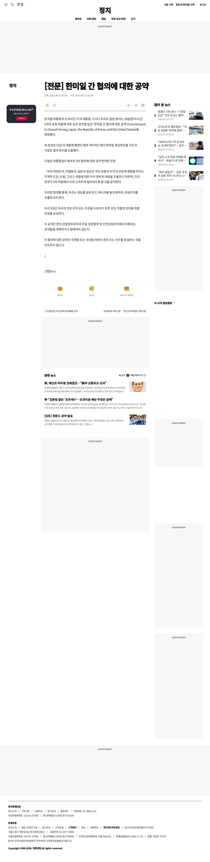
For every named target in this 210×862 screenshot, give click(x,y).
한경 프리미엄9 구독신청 (134, 311)
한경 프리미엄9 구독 (185, 4)
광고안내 (51, 811)
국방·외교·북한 (118, 19)
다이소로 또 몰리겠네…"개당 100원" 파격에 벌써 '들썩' (172, 130)
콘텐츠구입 (32, 827)
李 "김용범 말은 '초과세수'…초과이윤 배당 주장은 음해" (78, 399)
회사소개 (12, 811)
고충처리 (38, 811)
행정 (103, 19)
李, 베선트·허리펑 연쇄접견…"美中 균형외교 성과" (75, 383)
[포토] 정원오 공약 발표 (58, 416)
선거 (133, 19)
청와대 (78, 19)
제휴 (23, 827)
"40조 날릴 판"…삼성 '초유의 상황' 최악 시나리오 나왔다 (172, 175)
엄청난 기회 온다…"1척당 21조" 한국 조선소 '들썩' (172, 113)
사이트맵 (59, 827)
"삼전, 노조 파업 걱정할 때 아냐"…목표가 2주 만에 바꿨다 (172, 160)
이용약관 (94, 827)
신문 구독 (168, 4)
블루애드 (65, 811)
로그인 (203, 4)
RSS (83, 827)
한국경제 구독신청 (112, 311)
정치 (105, 10)
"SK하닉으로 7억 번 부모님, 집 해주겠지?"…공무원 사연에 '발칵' (172, 145)
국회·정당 (91, 19)
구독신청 (25, 811)
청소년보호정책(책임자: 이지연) (139, 827)
